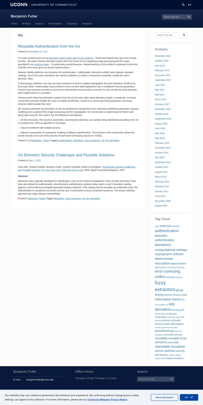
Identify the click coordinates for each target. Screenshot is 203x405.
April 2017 (160, 94)
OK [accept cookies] (189, 397)
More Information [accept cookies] (164, 397)
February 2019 (162, 70)
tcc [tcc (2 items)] (163, 358)
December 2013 (163, 162)
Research (87, 23)
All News (26, 23)
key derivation (112, 140)
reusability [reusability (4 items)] (161, 338)
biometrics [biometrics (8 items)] (163, 245)
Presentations (55, 23)
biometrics (79, 140)
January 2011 (161, 191)
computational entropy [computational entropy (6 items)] (171, 250)
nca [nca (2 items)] (182, 317)
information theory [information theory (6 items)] (168, 299)
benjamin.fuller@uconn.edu (40, 379)
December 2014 (163, 147)
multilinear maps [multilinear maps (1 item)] (173, 317)
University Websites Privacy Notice (107, 399)
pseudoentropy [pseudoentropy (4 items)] (164, 330)
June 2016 (160, 128)
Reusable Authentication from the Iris (49, 46)
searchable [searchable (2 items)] (173, 342)
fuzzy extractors (92, 140)
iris (103, 140)
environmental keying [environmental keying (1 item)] (176, 267)
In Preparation (35, 140)
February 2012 (162, 181)
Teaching (72, 23)
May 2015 (160, 138)
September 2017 (163, 80)
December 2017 (163, 75)
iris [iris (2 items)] (183, 299)
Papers (39, 23)
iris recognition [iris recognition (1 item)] (160, 305)
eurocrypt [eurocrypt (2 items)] (170, 277)
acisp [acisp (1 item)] (157, 226)
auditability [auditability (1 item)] (175, 226)
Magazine (32, 198)
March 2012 (161, 176)
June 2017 (160, 85)
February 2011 (162, 186)
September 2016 (163, 118)
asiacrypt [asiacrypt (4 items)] (165, 225)
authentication (65, 140)
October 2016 (161, 114)
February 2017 (162, 104)
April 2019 (160, 65)
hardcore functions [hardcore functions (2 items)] (173, 295)
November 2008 (163, 201)
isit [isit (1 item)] (167, 305)
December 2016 (163, 109)
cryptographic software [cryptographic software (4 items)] (169, 254)
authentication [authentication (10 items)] (167, 231)
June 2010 (160, 196)
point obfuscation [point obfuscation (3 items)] (174, 323)
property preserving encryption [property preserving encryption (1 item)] (166, 327)
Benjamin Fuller (24, 16)
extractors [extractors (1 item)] (179, 277)
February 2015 (162, 143)
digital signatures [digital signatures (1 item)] (161, 267)
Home (14, 23)
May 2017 (160, 89)
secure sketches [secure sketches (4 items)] (165, 350)
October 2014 (161, 152)
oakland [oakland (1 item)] (158, 320)
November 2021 (163, 56)
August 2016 (161, 123)
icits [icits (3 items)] (185, 294)
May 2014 (160, 157)
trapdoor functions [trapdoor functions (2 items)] (174, 358)
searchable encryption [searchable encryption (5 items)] (170, 346)
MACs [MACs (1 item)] (163, 314)
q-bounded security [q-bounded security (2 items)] (172, 334)
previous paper (41, 64)
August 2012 (161, 172)
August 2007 (161, 205)
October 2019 (161, 60)
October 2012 (161, 167)
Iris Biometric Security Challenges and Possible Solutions (66, 155)
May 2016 (160, 133)
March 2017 (161, 99)
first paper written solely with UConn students (71, 58)
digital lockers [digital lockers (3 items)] (178, 263)
